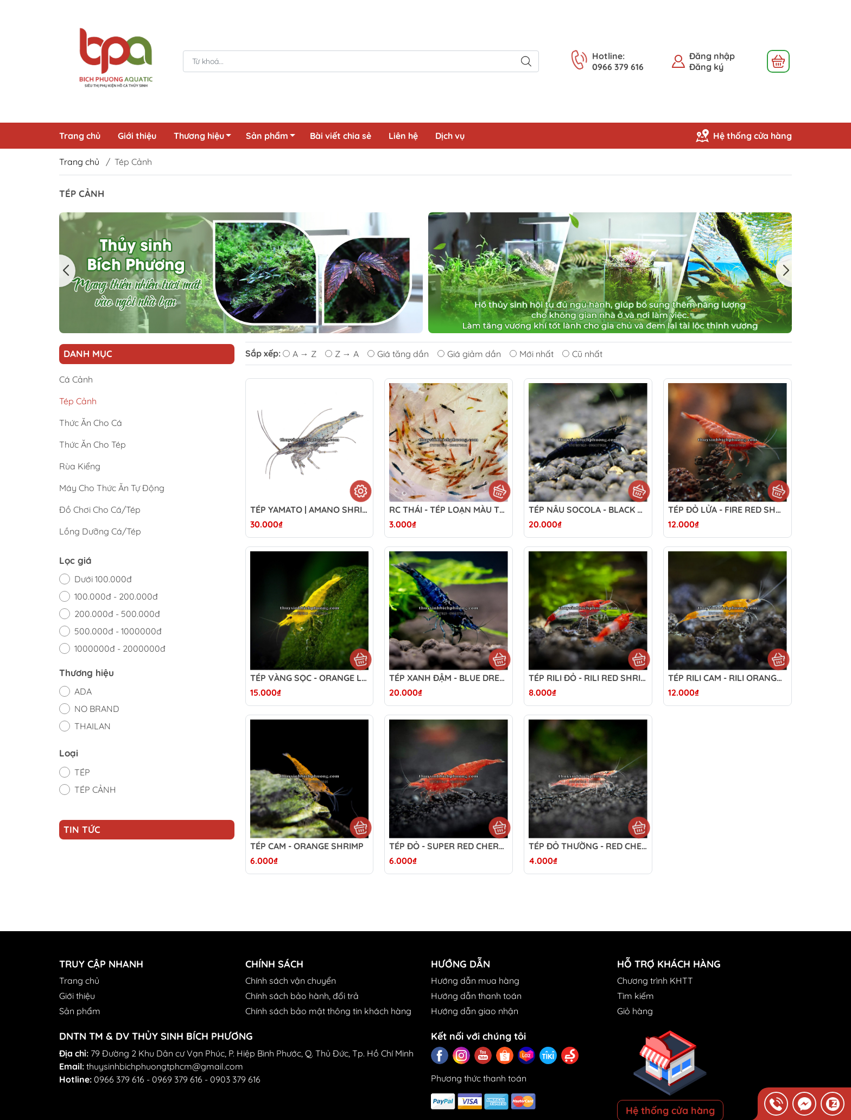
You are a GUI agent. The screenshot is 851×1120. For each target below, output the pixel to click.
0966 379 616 (119, 1079)
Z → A (342, 353)
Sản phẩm (273, 137)
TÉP (82, 772)
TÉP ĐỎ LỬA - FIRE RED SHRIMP (727, 510)
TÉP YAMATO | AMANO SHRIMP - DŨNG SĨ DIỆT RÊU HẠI (309, 510)
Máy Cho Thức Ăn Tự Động (111, 487)
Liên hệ (403, 135)
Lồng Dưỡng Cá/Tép (100, 531)
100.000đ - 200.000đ (116, 596)
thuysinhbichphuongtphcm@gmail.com (164, 1066)
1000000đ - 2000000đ (120, 648)
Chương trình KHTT (655, 980)
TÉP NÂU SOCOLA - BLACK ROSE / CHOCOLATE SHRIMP (588, 510)
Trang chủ (79, 135)
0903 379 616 (235, 1079)
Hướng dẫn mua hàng (475, 980)
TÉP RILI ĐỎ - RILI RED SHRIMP (588, 678)
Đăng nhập (712, 55)
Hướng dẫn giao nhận (474, 1011)
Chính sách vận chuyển (290, 980)
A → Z (299, 353)
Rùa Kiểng (79, 466)
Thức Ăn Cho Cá (90, 422)
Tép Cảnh (78, 401)
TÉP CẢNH (95, 789)
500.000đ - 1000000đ (118, 631)
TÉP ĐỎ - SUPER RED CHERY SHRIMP (448, 846)
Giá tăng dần (398, 353)
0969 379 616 (177, 1079)
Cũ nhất (582, 353)
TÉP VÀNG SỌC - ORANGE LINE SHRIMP (309, 678)
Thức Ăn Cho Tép (92, 444)
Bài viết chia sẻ (340, 135)
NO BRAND (96, 708)
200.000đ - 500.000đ (117, 613)
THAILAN (92, 726)
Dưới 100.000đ (103, 579)
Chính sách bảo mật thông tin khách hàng (328, 1011)
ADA (83, 691)
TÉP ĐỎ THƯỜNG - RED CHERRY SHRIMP (588, 846)
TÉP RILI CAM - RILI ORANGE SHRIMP (727, 678)
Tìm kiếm (635, 995)
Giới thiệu (137, 135)
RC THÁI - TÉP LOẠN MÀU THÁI (448, 510)
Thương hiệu (205, 137)
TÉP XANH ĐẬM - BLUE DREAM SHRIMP (448, 678)
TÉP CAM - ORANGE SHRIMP (307, 846)
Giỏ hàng (635, 1011)
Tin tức (81, 829)
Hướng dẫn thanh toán (476, 995)
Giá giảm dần (469, 353)
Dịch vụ (450, 135)
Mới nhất (532, 353)
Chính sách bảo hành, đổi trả (302, 995)
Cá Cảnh (76, 379)
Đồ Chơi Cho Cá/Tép (100, 509)
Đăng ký (706, 66)
